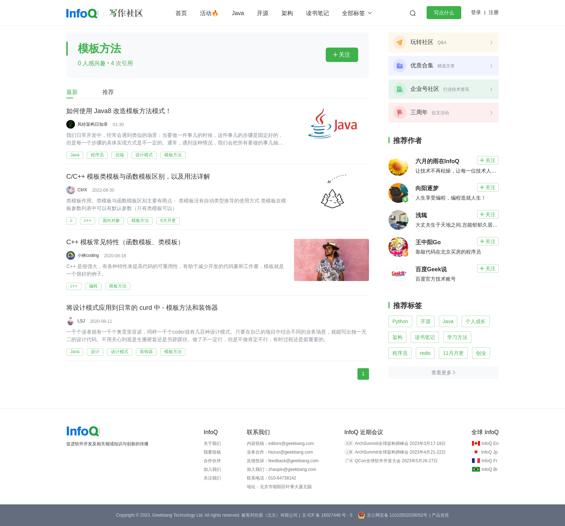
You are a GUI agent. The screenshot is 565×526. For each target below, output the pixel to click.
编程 (93, 286)
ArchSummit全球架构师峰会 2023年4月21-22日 (400, 452)
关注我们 (212, 478)
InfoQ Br (489, 469)
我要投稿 (212, 452)
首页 (181, 13)
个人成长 (476, 321)
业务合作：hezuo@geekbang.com (280, 452)
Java (238, 13)
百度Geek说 (431, 269)
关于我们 (212, 443)
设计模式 (144, 154)
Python (400, 321)
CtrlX (82, 189)
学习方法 (457, 337)
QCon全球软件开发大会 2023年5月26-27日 (396, 460)
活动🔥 (209, 13)
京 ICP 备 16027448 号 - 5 (327, 515)
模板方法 (173, 154)
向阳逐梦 (427, 188)
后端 (119, 154)
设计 (95, 351)
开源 (262, 13)
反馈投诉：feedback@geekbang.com (283, 460)
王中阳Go (428, 242)
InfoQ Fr (489, 460)
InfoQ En (489, 443)
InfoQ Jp (489, 452)
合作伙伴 (212, 460)
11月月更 (453, 353)
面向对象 (111, 220)
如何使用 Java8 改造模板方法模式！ (119, 111)
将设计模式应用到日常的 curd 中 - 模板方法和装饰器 (142, 308)
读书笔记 (317, 13)
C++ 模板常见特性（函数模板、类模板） (125, 242)
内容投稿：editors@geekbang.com (280, 443)
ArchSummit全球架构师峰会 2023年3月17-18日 (400, 443)
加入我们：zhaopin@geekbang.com (281, 469)
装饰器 (146, 351)
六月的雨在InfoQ (437, 161)
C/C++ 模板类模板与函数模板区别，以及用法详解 (138, 176)
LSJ (81, 321)
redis (425, 353)
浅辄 (421, 215)
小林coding (88, 255)
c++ (87, 220)
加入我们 (212, 469)
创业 (481, 353)
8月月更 (168, 220)
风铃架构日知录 (92, 124)
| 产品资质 (439, 515)
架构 (287, 13)
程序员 (97, 154)
